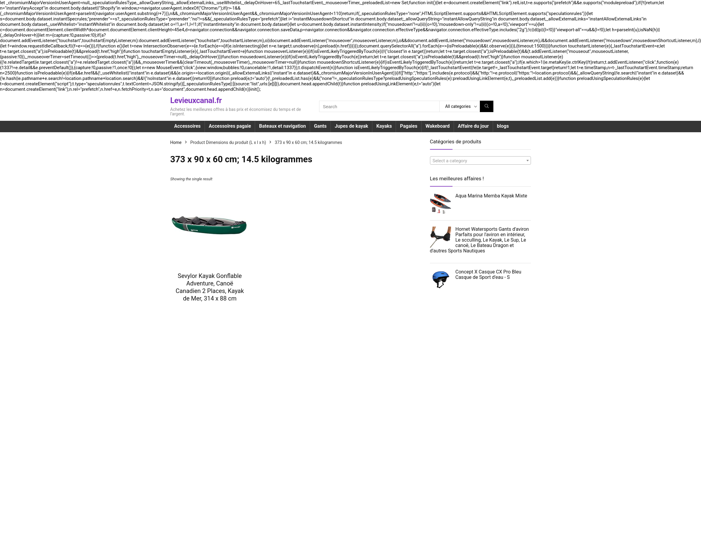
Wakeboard (437, 126)
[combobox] (480, 160)
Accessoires (187, 126)
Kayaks (384, 126)
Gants (320, 126)
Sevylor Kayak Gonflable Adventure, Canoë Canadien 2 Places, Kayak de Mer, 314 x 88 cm (210, 287)
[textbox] (480, 161)
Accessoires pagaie (230, 126)
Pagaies (408, 126)
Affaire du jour (473, 126)
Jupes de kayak (351, 126)
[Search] (486, 106)
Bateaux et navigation (282, 126)
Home (176, 142)
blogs (503, 126)
